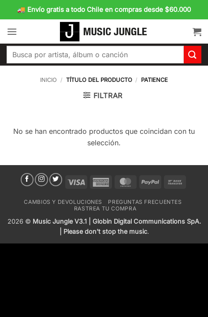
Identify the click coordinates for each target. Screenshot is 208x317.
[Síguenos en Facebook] (27, 179)
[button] (12, 31)
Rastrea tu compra (105, 208)
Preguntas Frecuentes (145, 202)
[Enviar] (192, 54)
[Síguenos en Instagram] (41, 179)
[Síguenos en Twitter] (56, 179)
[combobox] (95, 54)
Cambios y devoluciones (63, 202)
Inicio (48, 80)
